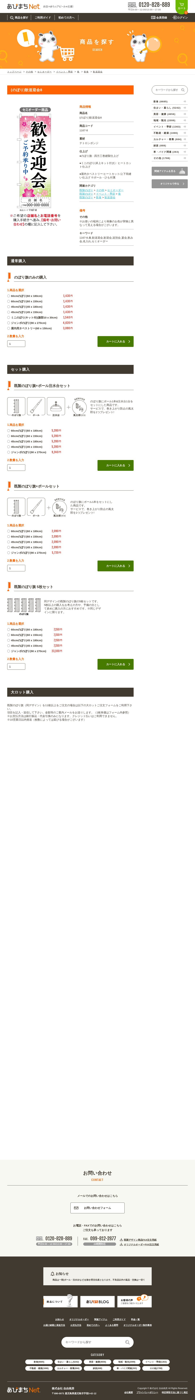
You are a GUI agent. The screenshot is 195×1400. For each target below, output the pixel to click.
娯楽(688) (97, 1368)
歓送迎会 (98, 71)
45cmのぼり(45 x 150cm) (24, 312)
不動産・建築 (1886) (165, 133)
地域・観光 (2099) (164, 120)
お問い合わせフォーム (92, 1207)
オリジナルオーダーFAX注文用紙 (141, 1244)
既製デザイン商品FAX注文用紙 (140, 1240)
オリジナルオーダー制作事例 (138, 1325)
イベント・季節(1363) (156, 1362)
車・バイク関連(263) (127, 1368)
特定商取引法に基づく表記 (175, 1392)
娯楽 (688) (159, 145)
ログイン (182, 17)
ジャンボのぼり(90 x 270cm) (26, 322)
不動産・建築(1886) (39, 1368)
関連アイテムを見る (165, 171)
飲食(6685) (39, 1362)
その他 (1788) (161, 158)
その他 (29, 71)
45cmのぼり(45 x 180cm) (24, 306)
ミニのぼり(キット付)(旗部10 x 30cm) (32, 317)
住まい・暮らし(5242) (68, 1362)
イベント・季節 (64, 71)
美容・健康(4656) (97, 1362)
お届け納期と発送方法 (54, 1325)
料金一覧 (135, 1319)
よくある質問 (111, 1325)
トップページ (14, 71)
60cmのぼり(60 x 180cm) (24, 295)
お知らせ (59, 1319)
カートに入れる (118, 341)
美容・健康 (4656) (164, 114)
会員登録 (161, 17)
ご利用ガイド (119, 1319)
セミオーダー (44, 71)
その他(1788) (156, 1368)
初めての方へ (93, 1325)
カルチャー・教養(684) (68, 1368)
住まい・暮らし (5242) (167, 107)
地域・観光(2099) (126, 1362)
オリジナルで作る (172, 183)
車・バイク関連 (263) (166, 152)
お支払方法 (75, 1325)
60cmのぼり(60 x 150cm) (24, 301)
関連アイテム (100, 1319)
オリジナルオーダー (79, 1319)
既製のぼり (86, 190)
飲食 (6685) (160, 101)
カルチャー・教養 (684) (167, 139)
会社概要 (128, 1392)
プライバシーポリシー (147, 1392)
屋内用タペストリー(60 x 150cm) (29, 328)
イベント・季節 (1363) (167, 126)
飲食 (86, 71)
